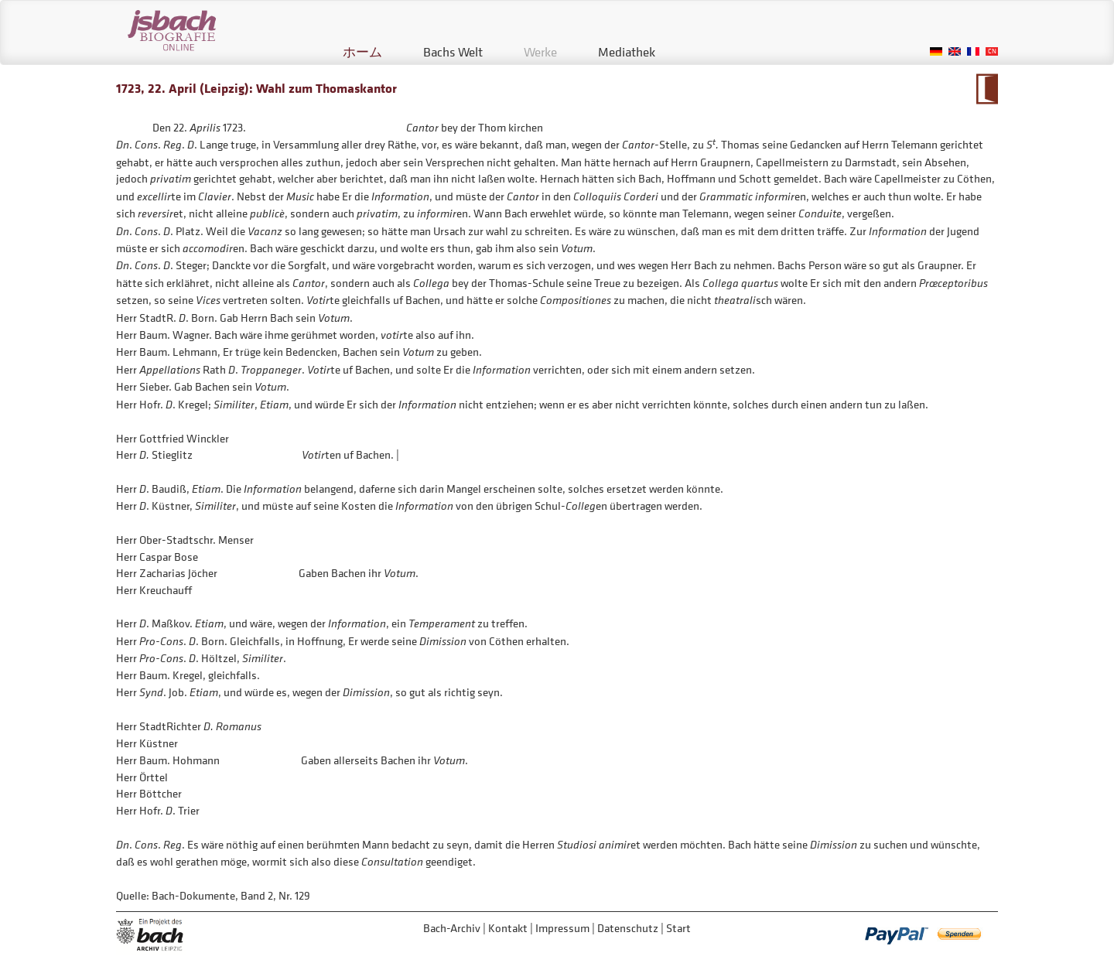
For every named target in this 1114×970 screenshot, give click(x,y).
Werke (540, 51)
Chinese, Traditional (992, 51)
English (954, 51)
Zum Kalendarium (987, 88)
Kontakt (508, 928)
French (973, 51)
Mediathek (626, 51)
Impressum (562, 928)
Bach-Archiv (451, 928)
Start (678, 928)
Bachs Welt (453, 51)
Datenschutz (627, 928)
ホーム (362, 51)
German (936, 51)
